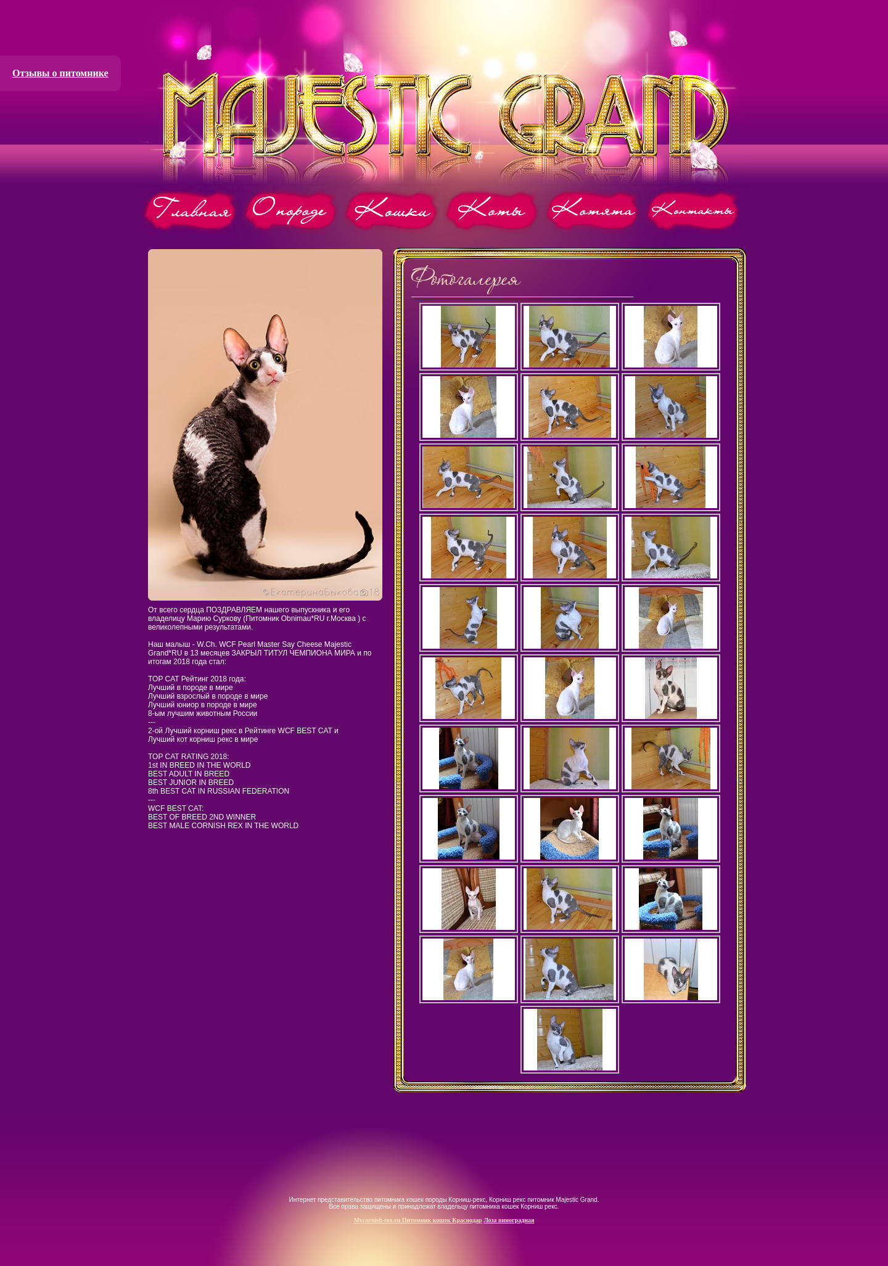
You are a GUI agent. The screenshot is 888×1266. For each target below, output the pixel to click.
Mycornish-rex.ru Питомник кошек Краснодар (418, 1220)
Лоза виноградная (508, 1220)
